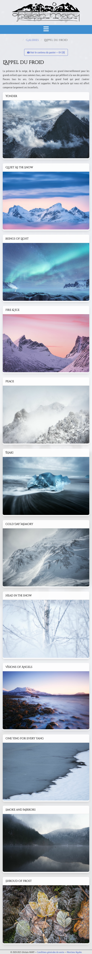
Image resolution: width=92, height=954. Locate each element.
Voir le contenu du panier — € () (46, 52)
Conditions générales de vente (50, 951)
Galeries (32, 40)
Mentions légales (74, 951)
